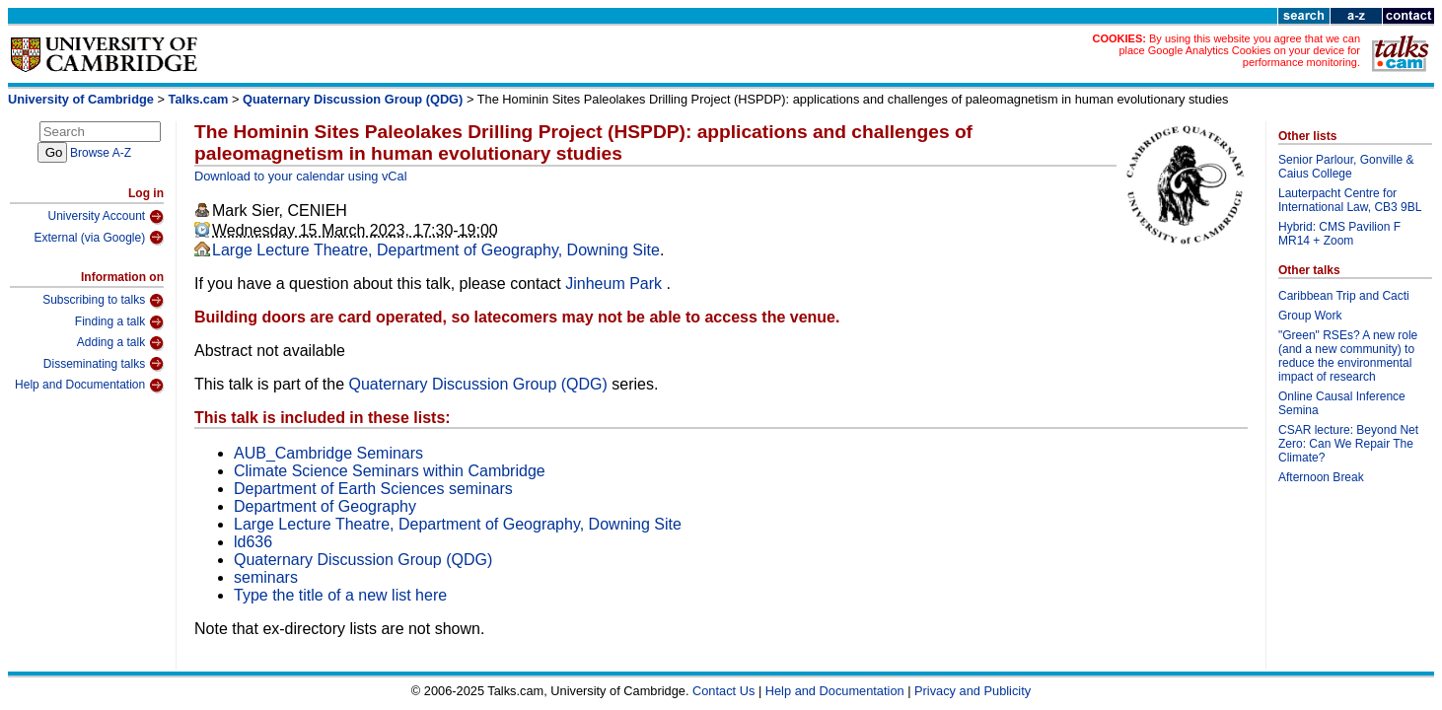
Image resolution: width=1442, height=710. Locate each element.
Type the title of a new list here (340, 595)
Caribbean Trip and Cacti (1343, 296)
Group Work (1309, 315)
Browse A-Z (100, 153)
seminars (266, 577)
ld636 (253, 541)
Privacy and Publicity (972, 690)
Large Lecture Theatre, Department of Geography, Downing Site (436, 250)
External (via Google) (99, 238)
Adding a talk (120, 343)
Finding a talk (119, 322)
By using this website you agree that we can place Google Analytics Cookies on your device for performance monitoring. (1239, 50)
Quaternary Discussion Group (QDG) (353, 99)
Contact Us (723, 690)
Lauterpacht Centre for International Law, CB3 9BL (1349, 200)
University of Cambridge (81, 99)
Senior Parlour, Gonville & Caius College (1345, 166)
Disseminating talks (103, 364)
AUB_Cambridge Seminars (328, 453)
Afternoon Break (1321, 477)
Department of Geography (325, 506)
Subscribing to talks (103, 301)
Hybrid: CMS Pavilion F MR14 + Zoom (1339, 234)
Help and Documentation (89, 385)
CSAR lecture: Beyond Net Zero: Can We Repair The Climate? (1348, 443)
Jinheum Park (615, 283)
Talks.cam (199, 99)
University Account (105, 217)
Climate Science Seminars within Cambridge (389, 470)
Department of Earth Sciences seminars (373, 488)
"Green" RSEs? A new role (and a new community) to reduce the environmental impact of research (1347, 356)
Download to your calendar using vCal (300, 176)
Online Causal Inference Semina (1342, 403)
